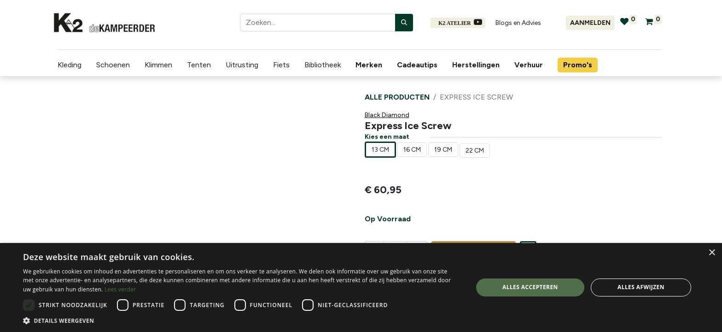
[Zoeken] (404, 22)
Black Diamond (387, 115)
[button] (241, 320)
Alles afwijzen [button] (640, 287)
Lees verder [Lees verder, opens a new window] (120, 289)
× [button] (711, 252)
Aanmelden (590, 23)
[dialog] (361, 287)
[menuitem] (366, 65)
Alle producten (397, 97)
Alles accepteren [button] (530, 287)
